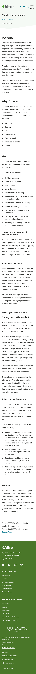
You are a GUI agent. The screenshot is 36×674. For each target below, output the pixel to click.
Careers (4, 607)
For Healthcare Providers (10, 620)
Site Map (5, 652)
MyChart (4, 579)
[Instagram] (15, 565)
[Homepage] (7, 549)
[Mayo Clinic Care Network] (18, 629)
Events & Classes (7, 592)
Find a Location (7, 588)
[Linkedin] (9, 565)
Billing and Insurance (8, 582)
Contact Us (5, 604)
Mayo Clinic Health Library (10, 617)
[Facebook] (3, 565)
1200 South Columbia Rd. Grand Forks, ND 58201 (13, 554)
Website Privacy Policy (9, 655)
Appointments (6, 575)
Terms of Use (7, 532)
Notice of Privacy (7, 659)
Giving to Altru (6, 610)
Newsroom (5, 613)
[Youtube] (21, 565)
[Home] (20, 6)
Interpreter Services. (8, 647)
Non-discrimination (8, 642)
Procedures (7, 19)
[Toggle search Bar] (27, 6)
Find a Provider (7, 585)
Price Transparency (8, 663)
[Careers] (24, 6)
